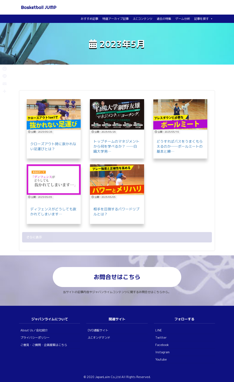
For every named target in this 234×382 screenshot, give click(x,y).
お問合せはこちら (117, 277)
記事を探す (203, 19)
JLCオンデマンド (99, 338)
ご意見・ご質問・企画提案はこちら (43, 345)
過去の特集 (164, 19)
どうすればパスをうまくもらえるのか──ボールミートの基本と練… (180, 146)
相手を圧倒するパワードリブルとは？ (116, 211)
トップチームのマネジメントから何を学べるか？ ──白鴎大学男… (116, 146)
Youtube (161, 359)
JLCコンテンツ (142, 19)
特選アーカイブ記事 (115, 19)
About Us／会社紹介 (34, 330)
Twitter (161, 338)
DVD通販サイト (98, 330)
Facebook (162, 345)
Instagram (162, 352)
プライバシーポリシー (35, 338)
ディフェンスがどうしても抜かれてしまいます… (53, 211)
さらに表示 (34, 237)
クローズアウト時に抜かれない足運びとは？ (53, 146)
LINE (158, 330)
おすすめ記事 (89, 19)
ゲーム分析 (182, 19)
